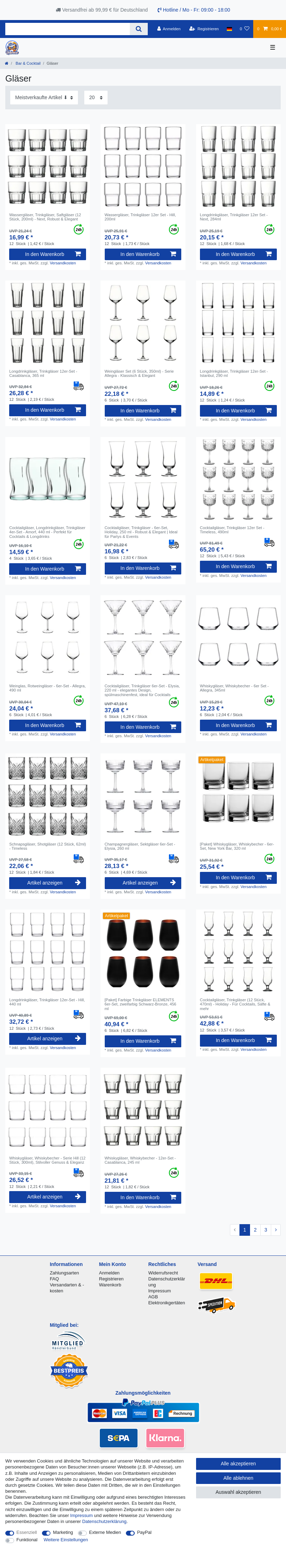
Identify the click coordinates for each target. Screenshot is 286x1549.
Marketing (63, 1532)
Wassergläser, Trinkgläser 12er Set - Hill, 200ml (140, 217)
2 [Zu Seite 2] (255, 1230)
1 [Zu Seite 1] (244, 1230)
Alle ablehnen (238, 1478)
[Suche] (139, 29)
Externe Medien (105, 1532)
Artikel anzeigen (54, 883)
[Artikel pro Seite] (96, 97)
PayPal (144, 1532)
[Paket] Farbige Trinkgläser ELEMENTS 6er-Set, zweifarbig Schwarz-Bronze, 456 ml (140, 1004)
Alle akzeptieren (238, 1463)
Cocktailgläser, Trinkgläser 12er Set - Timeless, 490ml (232, 530)
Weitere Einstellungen (66, 1539)
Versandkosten (63, 263)
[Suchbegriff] (67, 29)
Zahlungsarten (64, 1272)
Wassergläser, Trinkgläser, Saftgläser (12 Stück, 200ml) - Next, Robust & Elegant (45, 217)
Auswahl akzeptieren (238, 1492)
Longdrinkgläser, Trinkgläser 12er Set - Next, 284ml (234, 217)
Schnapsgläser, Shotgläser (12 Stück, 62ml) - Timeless (47, 846)
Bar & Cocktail (27, 63)
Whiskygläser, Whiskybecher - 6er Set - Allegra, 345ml (234, 688)
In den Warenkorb (53, 254)
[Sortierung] (44, 97)
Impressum (159, 1290)
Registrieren (111, 1278)
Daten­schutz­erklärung (104, 1521)
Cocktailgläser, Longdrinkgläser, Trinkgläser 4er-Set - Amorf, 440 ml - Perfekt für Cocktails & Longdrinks (47, 532)
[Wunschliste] (244, 29)
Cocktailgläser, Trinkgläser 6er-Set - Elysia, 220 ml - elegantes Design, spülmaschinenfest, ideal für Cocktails (142, 690)
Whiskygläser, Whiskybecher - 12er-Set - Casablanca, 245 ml (140, 1160)
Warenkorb (110, 1284)
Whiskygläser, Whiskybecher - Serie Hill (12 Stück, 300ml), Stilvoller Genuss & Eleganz (47, 1160)
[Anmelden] (168, 29)
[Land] (229, 29)
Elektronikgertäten (166, 1302)
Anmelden (109, 1272)
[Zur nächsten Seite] (276, 1230)
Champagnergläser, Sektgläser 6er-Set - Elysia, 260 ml (140, 846)
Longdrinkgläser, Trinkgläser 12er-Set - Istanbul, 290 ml (234, 373)
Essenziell (27, 1532)
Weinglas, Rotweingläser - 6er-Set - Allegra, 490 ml (47, 688)
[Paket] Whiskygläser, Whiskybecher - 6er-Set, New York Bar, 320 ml (237, 846)
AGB (153, 1296)
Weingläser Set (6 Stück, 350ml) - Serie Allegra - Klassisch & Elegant (139, 373)
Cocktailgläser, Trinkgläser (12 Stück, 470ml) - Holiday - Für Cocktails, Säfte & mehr (235, 1004)
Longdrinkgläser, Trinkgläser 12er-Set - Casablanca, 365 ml (43, 373)
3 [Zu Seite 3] (265, 1230)
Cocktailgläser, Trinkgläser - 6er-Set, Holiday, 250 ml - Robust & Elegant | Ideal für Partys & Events (141, 532)
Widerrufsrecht (163, 1272)
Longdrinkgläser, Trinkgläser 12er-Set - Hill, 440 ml (47, 1002)
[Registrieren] (204, 29)
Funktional (27, 1539)
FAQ (54, 1278)
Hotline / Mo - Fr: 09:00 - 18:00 (194, 10)
